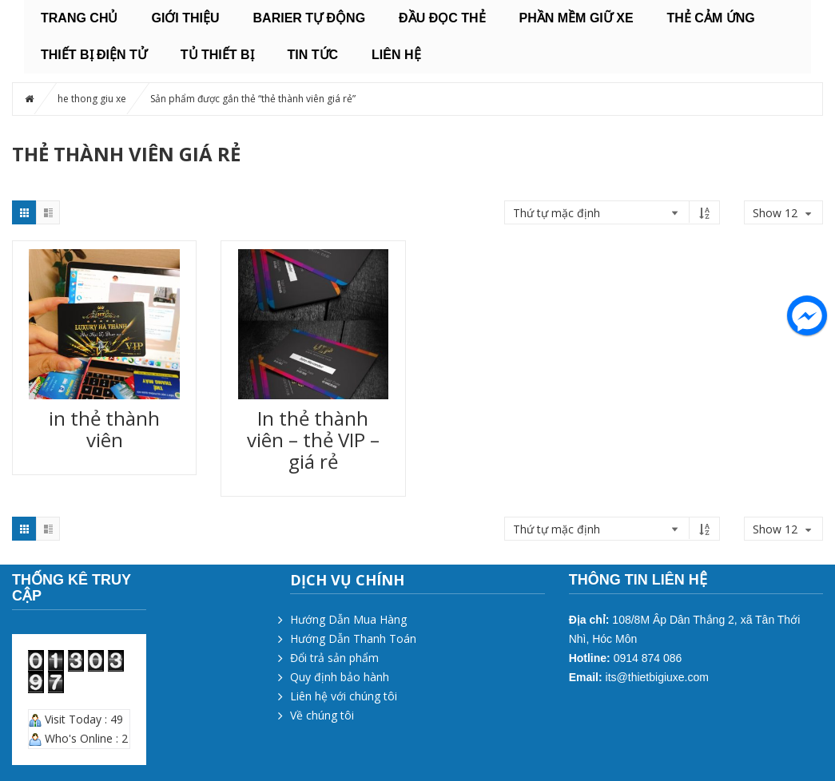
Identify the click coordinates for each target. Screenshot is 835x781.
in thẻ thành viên (104, 429)
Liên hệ (396, 54)
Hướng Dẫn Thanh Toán (353, 638)
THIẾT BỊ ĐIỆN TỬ (94, 54)
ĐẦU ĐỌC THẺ (442, 18)
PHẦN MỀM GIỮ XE (576, 18)
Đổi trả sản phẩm (334, 657)
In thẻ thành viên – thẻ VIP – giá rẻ (313, 439)
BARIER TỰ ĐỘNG (309, 18)
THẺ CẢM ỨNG (711, 18)
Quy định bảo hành (339, 676)
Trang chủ (79, 18)
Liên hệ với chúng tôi (343, 696)
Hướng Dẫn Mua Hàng (348, 619)
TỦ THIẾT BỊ (217, 54)
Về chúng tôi (322, 715)
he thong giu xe (92, 98)
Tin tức (313, 54)
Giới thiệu (185, 18)
